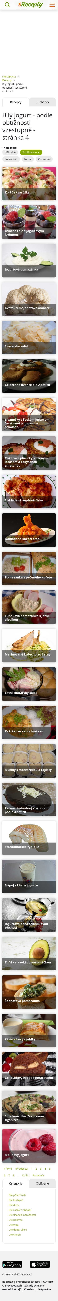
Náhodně (10, 152)
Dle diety (14, 1205)
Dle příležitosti (17, 1195)
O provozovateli (12, 1285)
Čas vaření (44, 159)
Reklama (7, 1282)
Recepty (7, 80)
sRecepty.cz (9, 76)
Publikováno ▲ (31, 152)
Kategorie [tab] (15, 1183)
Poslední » (38, 1175)
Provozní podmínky (28, 1282)
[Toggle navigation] (52, 4)
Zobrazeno (11, 159)
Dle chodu (15, 1234)
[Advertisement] (29, 40)
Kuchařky (42, 102)
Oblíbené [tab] (42, 1183)
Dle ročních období (20, 1210)
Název (27, 159)
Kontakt (48, 1282)
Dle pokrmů (16, 1220)
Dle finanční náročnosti (22, 1215)
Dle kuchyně (16, 1200)
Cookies (29, 1289)
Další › (25, 1175)
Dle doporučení (18, 1229)
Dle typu (14, 1224)
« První (8, 1168)
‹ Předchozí (21, 1168)
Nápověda (44, 1289)
